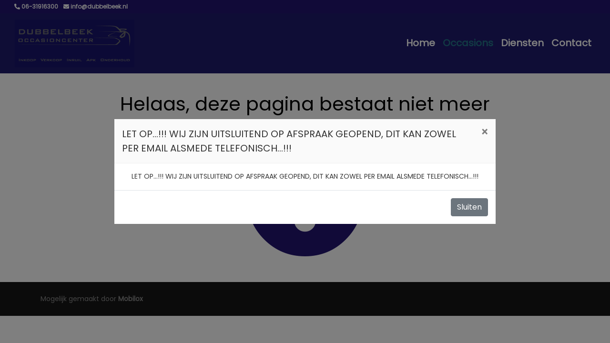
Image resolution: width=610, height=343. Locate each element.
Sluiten (469, 207)
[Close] (484, 132)
